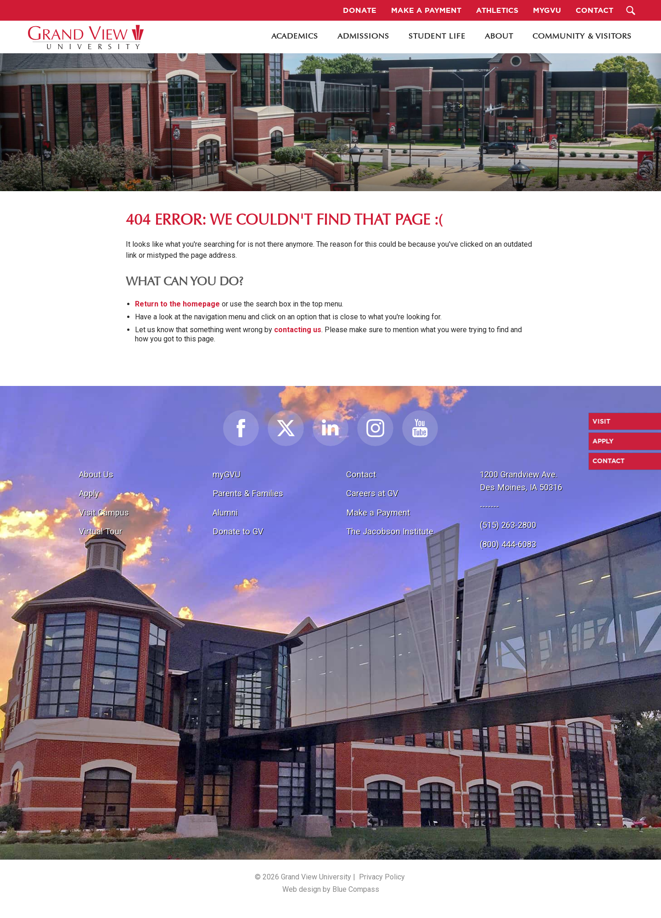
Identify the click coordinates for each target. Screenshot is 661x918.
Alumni (225, 512)
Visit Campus (104, 512)
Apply (89, 493)
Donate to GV (238, 531)
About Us (96, 474)
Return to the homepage (177, 304)
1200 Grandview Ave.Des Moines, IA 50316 (521, 481)
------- (489, 506)
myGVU (227, 474)
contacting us (297, 329)
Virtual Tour (100, 531)
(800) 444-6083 (508, 544)
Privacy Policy (382, 877)
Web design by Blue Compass (330, 889)
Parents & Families (248, 493)
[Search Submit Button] (631, 10)
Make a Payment (378, 512)
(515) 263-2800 (508, 525)
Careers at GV (372, 493)
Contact (361, 474)
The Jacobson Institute (389, 531)
